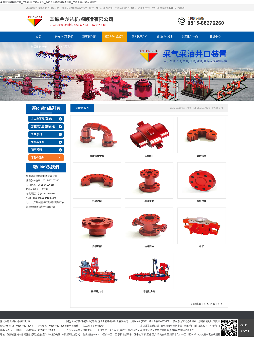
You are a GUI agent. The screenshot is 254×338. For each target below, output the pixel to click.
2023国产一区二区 (107, 334)
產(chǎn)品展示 (114, 36)
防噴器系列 (37, 142)
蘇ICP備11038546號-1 (161, 321)
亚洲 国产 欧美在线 (157, 334)
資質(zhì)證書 (165, 36)
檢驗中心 (215, 36)
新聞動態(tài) (139, 36)
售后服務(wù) (39, 46)
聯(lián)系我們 (64, 46)
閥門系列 (36, 149)
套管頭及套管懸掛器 (43, 126)
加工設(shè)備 (190, 36)
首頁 (38, 36)
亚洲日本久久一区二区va (180, 334)
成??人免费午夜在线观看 (207, 334)
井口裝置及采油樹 (41, 118)
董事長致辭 (89, 36)
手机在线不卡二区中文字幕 (132, 334)
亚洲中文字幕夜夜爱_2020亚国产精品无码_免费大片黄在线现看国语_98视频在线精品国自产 (48, 2)
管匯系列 (36, 134)
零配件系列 (37, 157)
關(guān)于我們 (64, 36)
